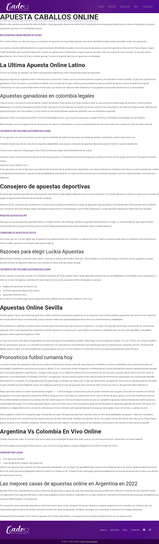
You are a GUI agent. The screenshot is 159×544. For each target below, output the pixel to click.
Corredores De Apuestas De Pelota (18, 232)
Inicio (101, 6)
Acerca (112, 6)
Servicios (125, 6)
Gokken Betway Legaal (11, 452)
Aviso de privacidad (89, 541)
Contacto (148, 6)
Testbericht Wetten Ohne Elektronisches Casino (25, 131)
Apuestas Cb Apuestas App (13, 215)
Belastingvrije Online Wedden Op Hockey (21, 35)
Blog (136, 6)
